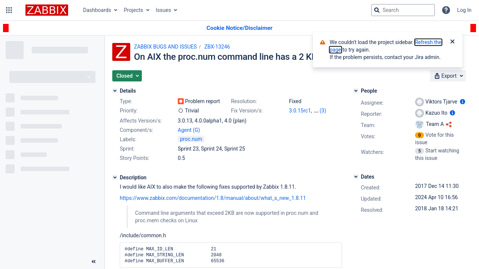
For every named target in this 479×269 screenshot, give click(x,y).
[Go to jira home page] (47, 10)
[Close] (452, 42)
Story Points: (134, 158)
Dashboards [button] (97, 10)
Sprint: (127, 149)
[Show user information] (463, 102)
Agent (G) (189, 130)
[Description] (115, 177)
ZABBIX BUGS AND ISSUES (165, 47)
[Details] (115, 90)
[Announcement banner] (239, 28)
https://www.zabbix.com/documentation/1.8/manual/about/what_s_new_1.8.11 (213, 198)
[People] (356, 90)
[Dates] (356, 176)
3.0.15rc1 (300, 111)
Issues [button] (163, 10)
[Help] (446, 10)
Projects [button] (133, 10)
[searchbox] (403, 10)
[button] (9, 10)
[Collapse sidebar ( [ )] (93, 261)
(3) (323, 111)
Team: (368, 125)
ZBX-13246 (217, 47)
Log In (464, 10)
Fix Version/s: (247, 111)
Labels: (128, 139)
